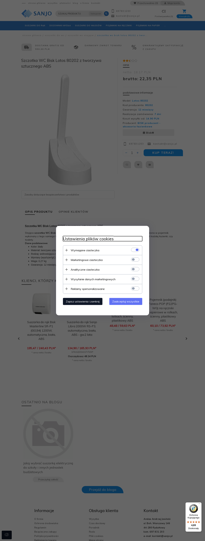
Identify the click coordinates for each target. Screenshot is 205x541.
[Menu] (199, 504)
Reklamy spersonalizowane (88, 288)
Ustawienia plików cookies (88, 238)
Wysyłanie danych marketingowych (93, 279)
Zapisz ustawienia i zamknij (82, 301)
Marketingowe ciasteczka (87, 259)
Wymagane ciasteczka (85, 250)
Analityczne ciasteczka (85, 269)
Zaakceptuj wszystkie (125, 301)
